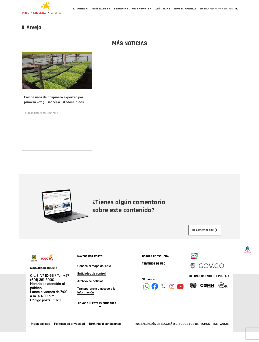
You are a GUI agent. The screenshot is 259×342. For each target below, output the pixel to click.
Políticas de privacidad (69, 333)
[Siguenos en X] (163, 296)
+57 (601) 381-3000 (49, 287)
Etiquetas (39, 23)
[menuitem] (80, 12)
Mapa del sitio (40, 333)
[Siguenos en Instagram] (172, 296)
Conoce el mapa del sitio (94, 276)
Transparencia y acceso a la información (96, 300)
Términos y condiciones (105, 333)
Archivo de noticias (90, 291)
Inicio (25, 23)
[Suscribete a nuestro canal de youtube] (180, 296)
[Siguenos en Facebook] (146, 296)
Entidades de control (91, 283)
